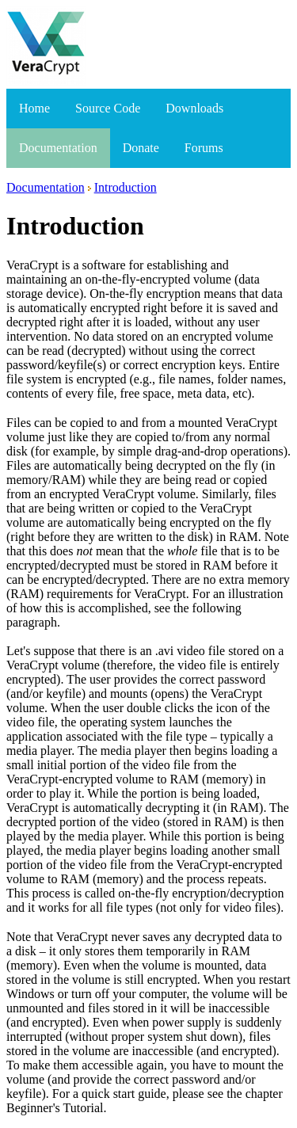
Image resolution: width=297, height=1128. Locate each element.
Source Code (107, 108)
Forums (204, 147)
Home (34, 108)
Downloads (194, 108)
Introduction (125, 187)
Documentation (58, 147)
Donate (141, 147)
